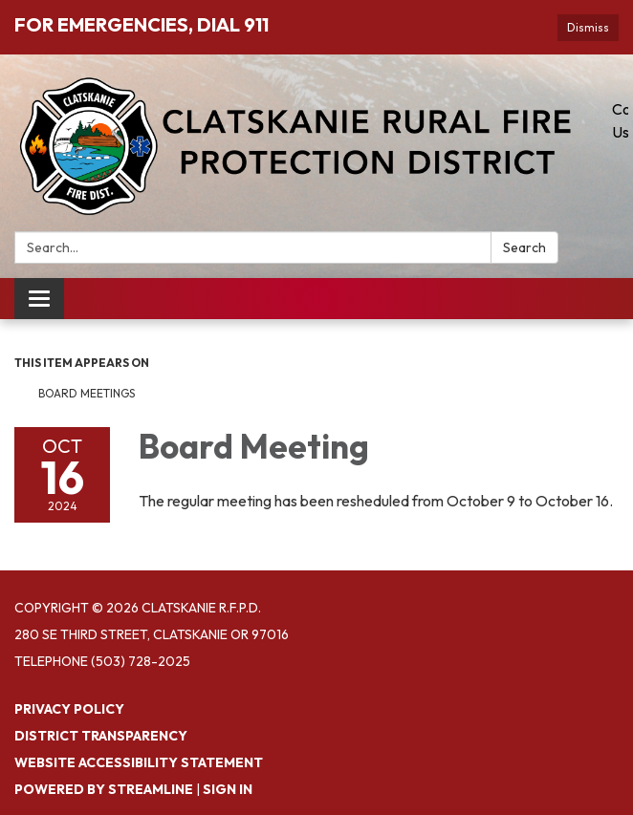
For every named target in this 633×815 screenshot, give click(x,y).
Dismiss (588, 27)
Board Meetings (86, 393)
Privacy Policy (69, 709)
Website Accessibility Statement (138, 762)
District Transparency (100, 735)
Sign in (227, 789)
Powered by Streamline (103, 789)
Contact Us (620, 120)
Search (524, 247)
